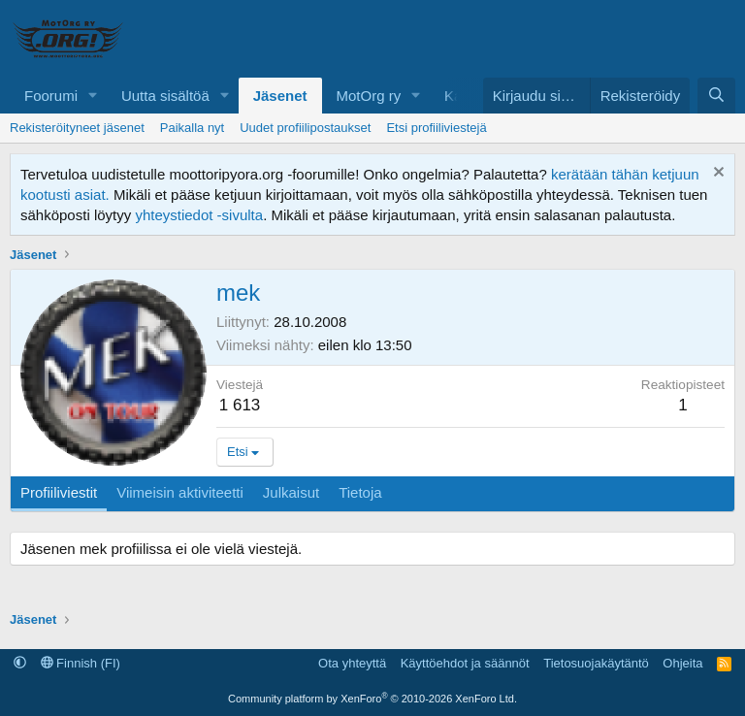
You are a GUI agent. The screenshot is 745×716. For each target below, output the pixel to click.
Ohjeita (682, 663)
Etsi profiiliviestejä (436, 127)
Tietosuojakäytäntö (596, 663)
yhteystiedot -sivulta (199, 215)
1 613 (240, 405)
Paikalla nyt (192, 127)
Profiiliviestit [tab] (58, 492)
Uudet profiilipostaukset (305, 127)
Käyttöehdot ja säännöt (465, 663)
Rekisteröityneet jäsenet (77, 127)
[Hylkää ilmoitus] (716, 174)
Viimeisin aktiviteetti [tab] (179, 492)
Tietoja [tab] (360, 492)
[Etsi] (716, 96)
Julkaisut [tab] (291, 492)
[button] (93, 96)
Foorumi (51, 95)
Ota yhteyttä (352, 663)
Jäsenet (280, 95)
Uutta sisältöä (165, 95)
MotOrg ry (369, 95)
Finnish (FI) (80, 663)
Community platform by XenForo (372, 698)
